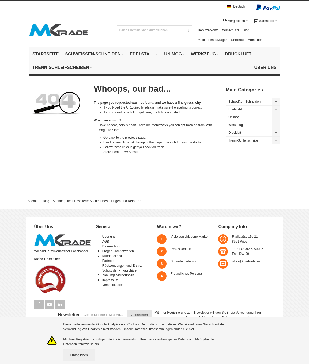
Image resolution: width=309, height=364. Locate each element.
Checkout (238, 40)
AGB (105, 241)
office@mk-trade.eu (246, 261)
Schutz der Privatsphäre (119, 270)
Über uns (108, 237)
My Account (132, 152)
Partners (108, 261)
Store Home (111, 152)
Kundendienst (112, 256)
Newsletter (69, 315)
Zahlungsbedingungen (118, 275)
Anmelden (255, 40)
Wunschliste (230, 30)
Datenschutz (111, 246)
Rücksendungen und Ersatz (122, 266)
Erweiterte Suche (86, 201)
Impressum (110, 280)
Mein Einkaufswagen (213, 40)
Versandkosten (112, 285)
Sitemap (33, 201)
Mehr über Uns (47, 259)
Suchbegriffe (62, 201)
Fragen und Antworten (118, 251)
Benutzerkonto (208, 30)
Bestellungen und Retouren (121, 201)
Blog (246, 30)
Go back (109, 137)
